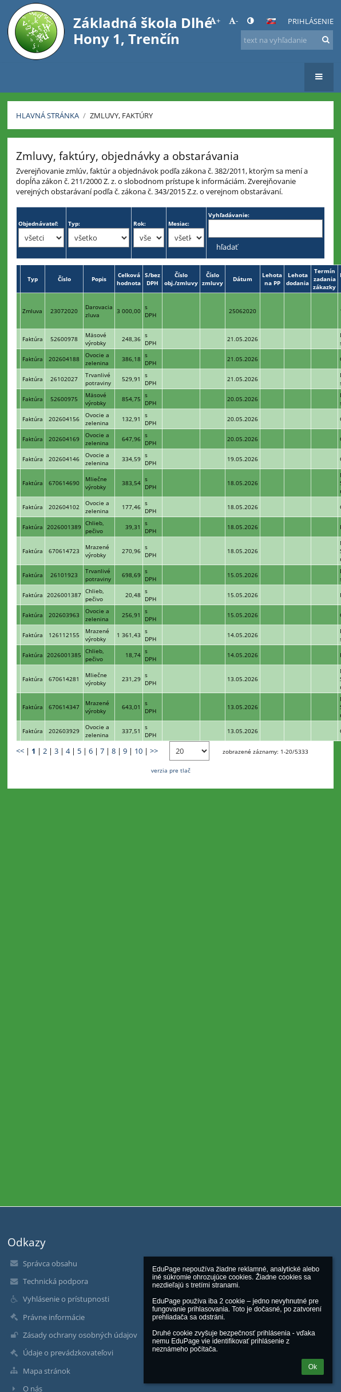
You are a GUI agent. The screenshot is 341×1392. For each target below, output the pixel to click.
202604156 (64, 419)
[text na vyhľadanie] (287, 40)
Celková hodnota (129, 279)
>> (154, 751)
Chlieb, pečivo (94, 527)
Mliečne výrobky (96, 483)
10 (138, 751)
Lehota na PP (272, 279)
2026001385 (64, 655)
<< (20, 751)
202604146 (64, 459)
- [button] (233, 20)
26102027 (64, 379)
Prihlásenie (311, 21)
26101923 (64, 575)
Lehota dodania (297, 279)
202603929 (64, 731)
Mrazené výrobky (97, 551)
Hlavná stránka (47, 115)
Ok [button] (312, 1367)
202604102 (64, 507)
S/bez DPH (152, 279)
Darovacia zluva (99, 311)
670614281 (64, 679)
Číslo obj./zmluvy (181, 279)
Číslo (64, 279)
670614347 (64, 707)
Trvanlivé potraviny (98, 379)
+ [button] (214, 20)
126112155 (64, 635)
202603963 (64, 615)
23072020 (64, 311)
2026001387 (64, 595)
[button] (271, 21)
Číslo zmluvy (212, 279)
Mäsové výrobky (95, 339)
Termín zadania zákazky (324, 279)
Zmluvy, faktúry (121, 115)
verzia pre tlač (171, 770)
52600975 (64, 399)
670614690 (64, 483)
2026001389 (64, 527)
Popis (99, 279)
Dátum (242, 279)
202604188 (64, 359)
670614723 (64, 551)
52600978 (64, 339)
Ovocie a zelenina (97, 359)
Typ (32, 279)
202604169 (64, 439)
